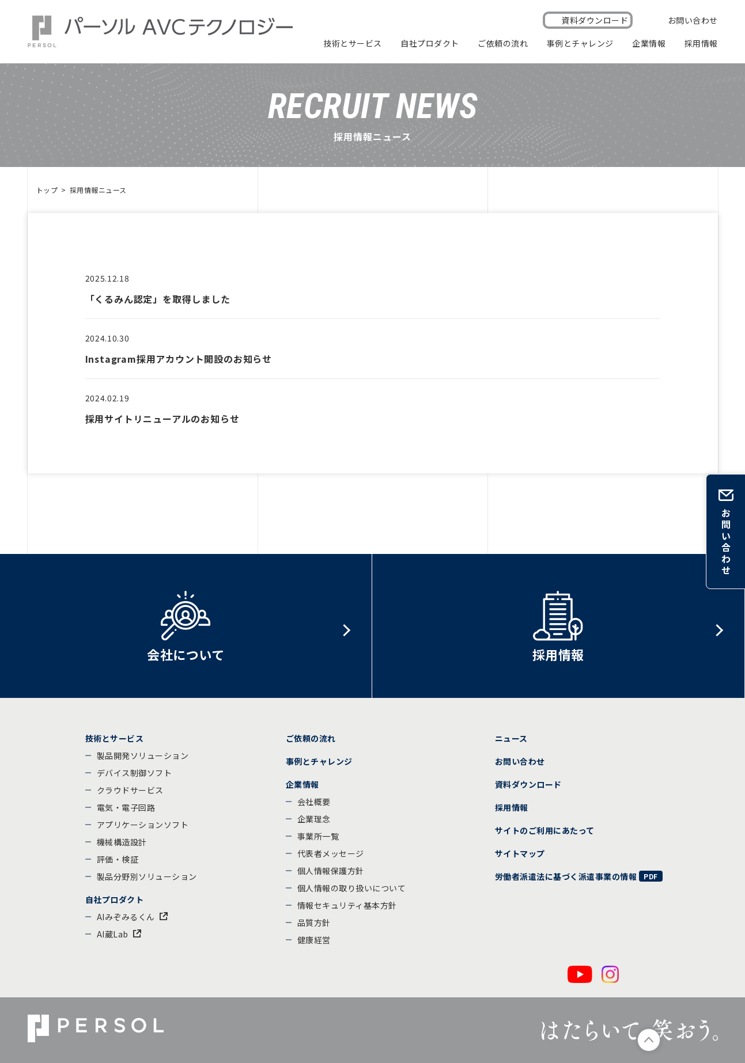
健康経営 (314, 940)
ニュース (511, 738)
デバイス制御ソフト (134, 773)
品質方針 (314, 922)
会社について (185, 654)
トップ (47, 190)
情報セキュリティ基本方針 (347, 905)
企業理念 (314, 819)
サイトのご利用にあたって (545, 830)
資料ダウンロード (594, 20)
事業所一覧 (318, 836)
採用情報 (701, 43)
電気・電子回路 (126, 807)
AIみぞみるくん (126, 916)
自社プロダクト (429, 43)
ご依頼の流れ (503, 43)
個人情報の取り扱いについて (351, 888)
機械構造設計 (122, 842)
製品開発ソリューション (143, 755)
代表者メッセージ (330, 853)
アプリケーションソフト (143, 824)
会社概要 (314, 801)
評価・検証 (118, 859)
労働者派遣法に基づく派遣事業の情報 (566, 876)
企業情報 (648, 43)
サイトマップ (520, 853)
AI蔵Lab (112, 934)
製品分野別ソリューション (147, 876)
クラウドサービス (130, 790)
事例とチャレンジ (580, 43)
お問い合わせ (693, 20)
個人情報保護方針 (330, 870)
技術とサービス (352, 43)
